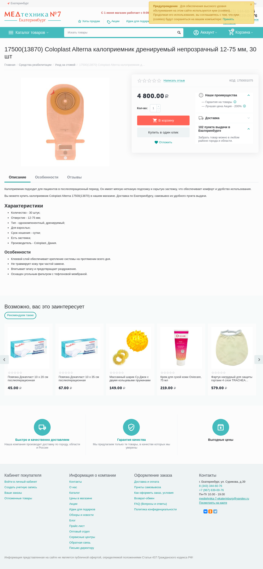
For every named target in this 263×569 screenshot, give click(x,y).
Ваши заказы (13, 492)
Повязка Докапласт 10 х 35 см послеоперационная (79, 378)
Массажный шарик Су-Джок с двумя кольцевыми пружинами (129, 378)
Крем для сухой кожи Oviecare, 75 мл (181, 378)
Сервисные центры (82, 536)
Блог (72, 520)
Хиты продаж (91, 21)
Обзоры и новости (81, 514)
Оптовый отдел (79, 531)
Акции (115, 21)
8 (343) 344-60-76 (210, 485)
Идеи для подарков (139, 21)
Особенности (46, 177)
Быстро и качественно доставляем (42, 439)
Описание (17, 177)
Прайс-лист (76, 525)
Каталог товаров (30, 32)
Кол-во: (142, 108)
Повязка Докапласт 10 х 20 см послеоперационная (28, 378)
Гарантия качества (131, 439)
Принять (228, 19)
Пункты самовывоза (147, 486)
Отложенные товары (18, 497)
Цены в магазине (80, 497)
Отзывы (74, 177)
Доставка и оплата (146, 481)
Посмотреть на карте (213, 502)
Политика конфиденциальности (155, 509)
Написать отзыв (174, 80)
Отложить (163, 142)
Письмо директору (81, 547)
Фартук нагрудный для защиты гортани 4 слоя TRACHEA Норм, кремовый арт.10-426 (231, 378)
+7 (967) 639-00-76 (211, 489)
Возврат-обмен (144, 497)
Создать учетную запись (20, 486)
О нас (73, 486)
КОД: (232, 80)
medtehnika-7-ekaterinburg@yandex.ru (224, 498)
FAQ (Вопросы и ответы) (150, 503)
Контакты (75, 481)
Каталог (74, 492)
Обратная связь (79, 542)
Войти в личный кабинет (20, 481)
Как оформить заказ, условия (154, 492)
